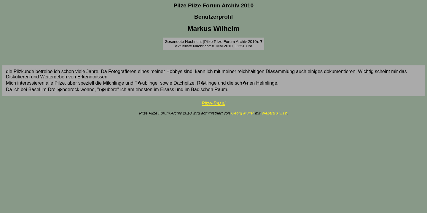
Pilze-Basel (213, 103)
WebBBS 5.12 (274, 113)
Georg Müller (242, 113)
